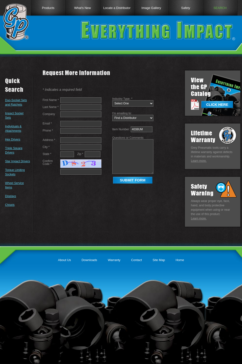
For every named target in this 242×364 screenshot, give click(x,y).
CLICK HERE (217, 104)
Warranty (114, 260)
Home (180, 260)
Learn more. (199, 161)
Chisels (10, 205)
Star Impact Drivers (17, 161)
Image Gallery (151, 8)
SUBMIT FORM (132, 180)
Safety (185, 8)
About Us (64, 260)
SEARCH (220, 8)
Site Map (158, 260)
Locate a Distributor (117, 8)
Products (48, 8)
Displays (10, 196)
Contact (136, 260)
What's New (82, 8)
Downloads (89, 260)
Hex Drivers (12, 139)
